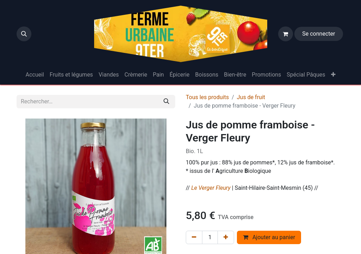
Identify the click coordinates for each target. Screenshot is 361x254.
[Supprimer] (194, 237)
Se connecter (318, 33)
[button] (24, 33)
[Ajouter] (226, 237)
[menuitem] (35, 75)
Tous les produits (207, 97)
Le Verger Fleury (210, 188)
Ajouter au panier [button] (269, 237)
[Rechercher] (166, 101)
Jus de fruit (251, 97)
